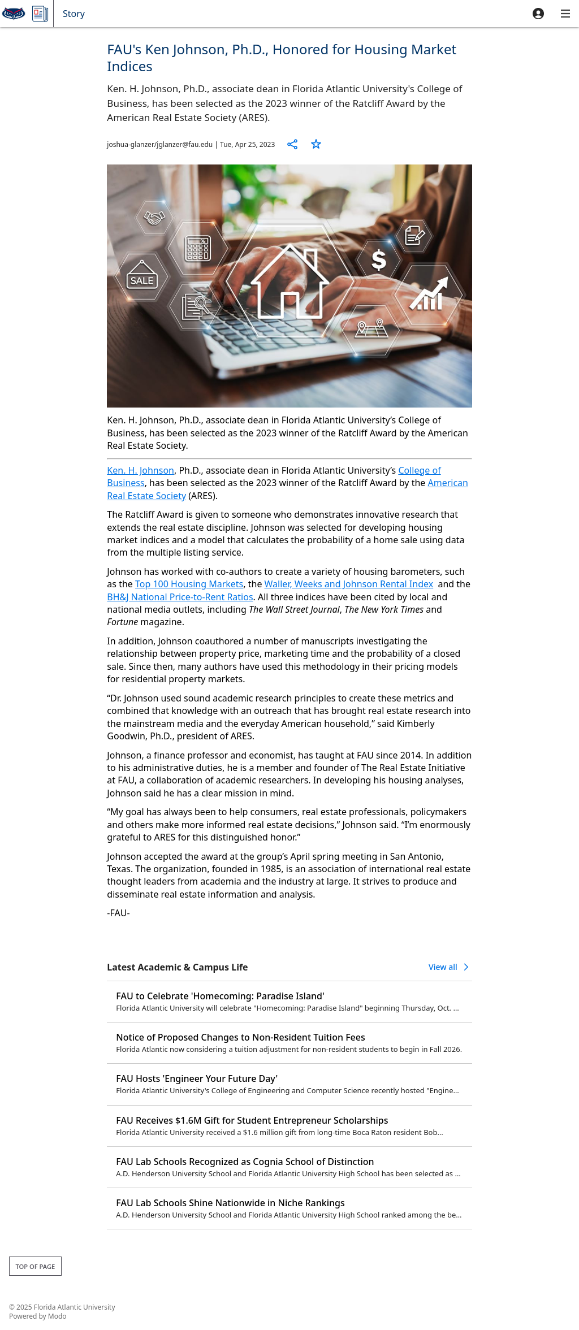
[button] (538, 13)
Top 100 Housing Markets (189, 584)
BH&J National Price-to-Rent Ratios (180, 597)
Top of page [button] (35, 1266)
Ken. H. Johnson (140, 470)
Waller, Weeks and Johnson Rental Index (349, 584)
